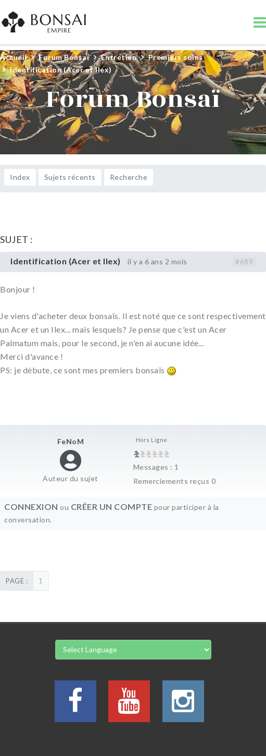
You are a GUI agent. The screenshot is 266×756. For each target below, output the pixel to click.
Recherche (129, 177)
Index (20, 177)
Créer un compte (112, 506)
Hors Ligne (152, 439)
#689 (244, 262)
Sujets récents (70, 177)
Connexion (31, 506)
